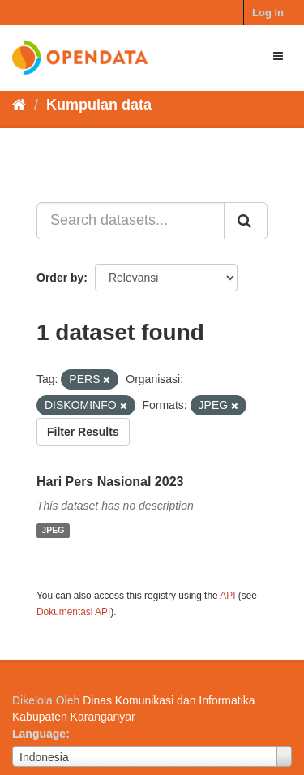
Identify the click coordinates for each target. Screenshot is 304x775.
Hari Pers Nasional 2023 (109, 482)
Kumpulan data (99, 105)
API (227, 595)
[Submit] (246, 220)
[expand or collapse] (278, 56)
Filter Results (83, 431)
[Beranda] (19, 105)
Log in (268, 12)
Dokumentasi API (73, 612)
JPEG (52, 531)
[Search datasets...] (130, 220)
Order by (59, 277)
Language (39, 733)
